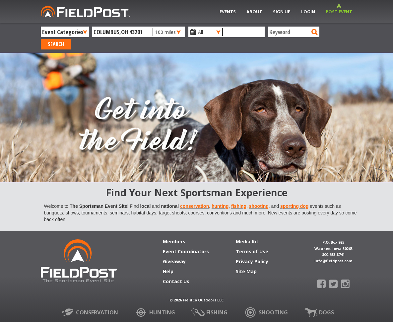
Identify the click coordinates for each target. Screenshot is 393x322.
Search (56, 44)
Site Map (246, 272)
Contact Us (176, 281)
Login (308, 12)
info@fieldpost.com (333, 260)
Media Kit (247, 242)
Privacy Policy (252, 262)
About (254, 12)
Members (174, 242)
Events (228, 12)
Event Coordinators (186, 252)
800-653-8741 (333, 254)
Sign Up (282, 12)
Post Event (339, 12)
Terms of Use (252, 252)
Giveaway (174, 262)
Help (168, 272)
